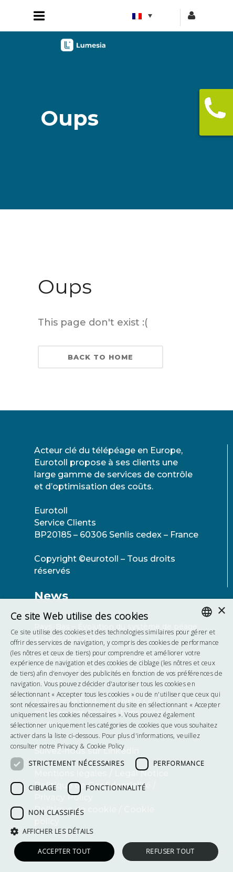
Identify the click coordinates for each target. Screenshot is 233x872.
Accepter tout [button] (64, 851)
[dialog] (116, 735)
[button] (116, 831)
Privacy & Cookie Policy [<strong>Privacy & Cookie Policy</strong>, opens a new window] (91, 746)
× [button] (221, 611)
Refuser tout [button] (170, 851)
